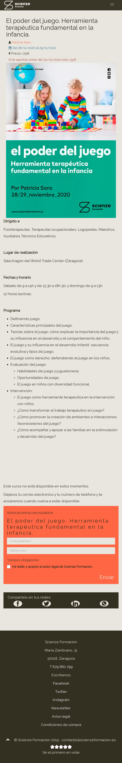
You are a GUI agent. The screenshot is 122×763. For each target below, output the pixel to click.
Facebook (61, 683)
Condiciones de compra (61, 724)
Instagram (61, 700)
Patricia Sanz (21, 42)
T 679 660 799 (61, 667)
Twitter (61, 691)
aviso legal (50, 566)
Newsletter (61, 708)
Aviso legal (61, 716)
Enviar (107, 577)
